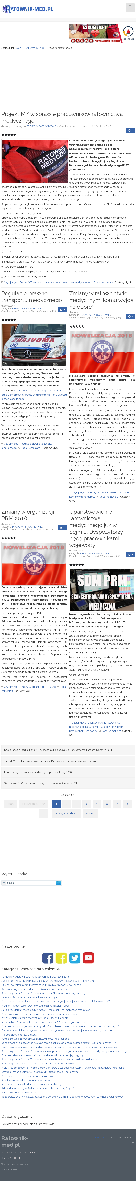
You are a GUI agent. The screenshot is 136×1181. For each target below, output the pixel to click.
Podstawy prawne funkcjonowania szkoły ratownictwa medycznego (39, 1016)
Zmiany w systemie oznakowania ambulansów (27, 1078)
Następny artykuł (66, 815)
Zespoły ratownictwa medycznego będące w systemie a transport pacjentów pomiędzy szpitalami (57, 1032)
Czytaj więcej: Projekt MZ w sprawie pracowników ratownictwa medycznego (47, 284)
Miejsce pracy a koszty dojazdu (19, 1036)
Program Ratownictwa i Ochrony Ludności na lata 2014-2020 (35, 1007)
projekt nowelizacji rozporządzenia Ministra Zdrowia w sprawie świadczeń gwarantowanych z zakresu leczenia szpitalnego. (34, 396)
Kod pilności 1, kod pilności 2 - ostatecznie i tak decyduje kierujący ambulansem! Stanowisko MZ (58, 751)
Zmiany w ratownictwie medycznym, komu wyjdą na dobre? (101, 302)
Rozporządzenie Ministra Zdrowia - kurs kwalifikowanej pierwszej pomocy (43, 995)
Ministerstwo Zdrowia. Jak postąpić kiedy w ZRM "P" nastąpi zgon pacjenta (43, 1024)
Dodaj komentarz (103, 284)
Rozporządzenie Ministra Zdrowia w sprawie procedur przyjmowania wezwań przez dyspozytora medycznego (64, 1053)
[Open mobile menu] (130, 7)
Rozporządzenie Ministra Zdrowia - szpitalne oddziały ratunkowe (38, 1065)
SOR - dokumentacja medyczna (19, 1094)
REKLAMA (6, 1154)
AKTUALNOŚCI (32, 1154)
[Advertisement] (68, 79)
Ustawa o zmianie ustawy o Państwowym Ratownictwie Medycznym (39, 1074)
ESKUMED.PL (102, 1139)
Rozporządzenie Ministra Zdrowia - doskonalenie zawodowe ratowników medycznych (50, 1061)
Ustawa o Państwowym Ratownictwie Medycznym (29, 999)
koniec (90, 815)
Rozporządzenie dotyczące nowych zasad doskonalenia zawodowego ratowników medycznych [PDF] (59, 1045)
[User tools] (130, 132)
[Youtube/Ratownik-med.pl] (88, 960)
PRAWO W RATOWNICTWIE (41, 128)
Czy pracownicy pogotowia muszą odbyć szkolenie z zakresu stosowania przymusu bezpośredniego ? (60, 1028)
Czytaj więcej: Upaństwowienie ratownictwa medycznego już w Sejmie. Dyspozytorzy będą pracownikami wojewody (96, 728)
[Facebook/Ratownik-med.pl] (48, 960)
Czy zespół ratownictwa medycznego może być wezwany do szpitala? (41, 987)
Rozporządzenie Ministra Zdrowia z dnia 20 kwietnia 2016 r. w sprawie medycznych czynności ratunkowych (62, 1098)
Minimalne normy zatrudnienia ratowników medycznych (32, 1086)
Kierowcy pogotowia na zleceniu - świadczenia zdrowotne (34, 991)
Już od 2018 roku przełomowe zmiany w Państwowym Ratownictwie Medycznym (50, 763)
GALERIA (6, 1160)
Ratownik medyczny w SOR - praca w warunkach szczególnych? (38, 1090)
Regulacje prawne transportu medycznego (31, 298)
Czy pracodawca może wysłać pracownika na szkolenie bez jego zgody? (43, 1057)
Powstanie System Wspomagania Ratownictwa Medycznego (35, 1040)
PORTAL (18, 1154)
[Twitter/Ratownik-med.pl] (75, 960)
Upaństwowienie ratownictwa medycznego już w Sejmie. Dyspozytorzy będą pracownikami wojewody (96, 530)
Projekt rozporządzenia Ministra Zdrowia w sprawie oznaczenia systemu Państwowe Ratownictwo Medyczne (62, 1069)
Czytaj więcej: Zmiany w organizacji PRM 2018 (30, 689)
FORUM (17, 1160)
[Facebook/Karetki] (61, 960)
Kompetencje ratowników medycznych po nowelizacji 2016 (38, 774)
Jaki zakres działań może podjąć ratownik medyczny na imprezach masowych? (46, 1012)
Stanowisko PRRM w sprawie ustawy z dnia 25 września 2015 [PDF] (41, 785)
